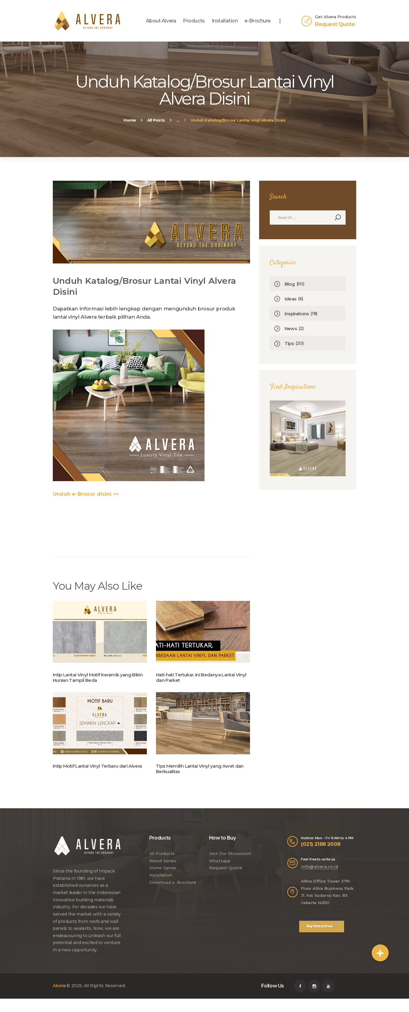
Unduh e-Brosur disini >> (84, 494)
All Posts (156, 120)
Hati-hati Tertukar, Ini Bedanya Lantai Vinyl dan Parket (198, 678)
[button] (380, 952)
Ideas (291, 300)
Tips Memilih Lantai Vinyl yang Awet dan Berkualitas (202, 772)
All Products (162, 858)
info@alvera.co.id (318, 872)
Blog (290, 285)
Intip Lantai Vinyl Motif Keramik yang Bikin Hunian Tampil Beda (94, 678)
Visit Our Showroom (230, 858)
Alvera (59, 991)
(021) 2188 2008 (321, 850)
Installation (161, 880)
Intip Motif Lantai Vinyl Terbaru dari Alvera (93, 772)
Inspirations (298, 314)
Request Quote (225, 873)
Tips (289, 344)
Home (129, 120)
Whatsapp (220, 866)
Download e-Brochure (172, 887)
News (291, 329)
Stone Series (162, 873)
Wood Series (162, 866)
